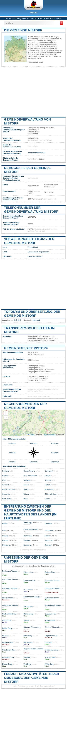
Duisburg (27, 545)
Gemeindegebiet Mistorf (26, 348)
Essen (47, 536)
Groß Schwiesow (30, 476)
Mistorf (33, 12)
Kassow (12, 453)
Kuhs (4, 480)
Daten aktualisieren (35, 62)
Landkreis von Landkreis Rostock (44, 19)
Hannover (49, 540)
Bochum (48, 545)
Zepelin (26, 485)
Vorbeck (48, 480)
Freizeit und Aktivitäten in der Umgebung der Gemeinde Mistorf (31, 677)
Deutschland (33, 247)
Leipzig (5, 536)
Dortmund (27, 536)
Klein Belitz (6, 499)
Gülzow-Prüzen (51, 494)
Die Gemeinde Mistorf (23, 30)
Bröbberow (49, 489)
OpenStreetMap (49, 435)
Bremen (5, 540)
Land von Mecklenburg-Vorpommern (17, 19)
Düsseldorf (49, 530)
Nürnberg (6, 545)
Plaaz (26, 499)
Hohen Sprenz (29, 471)
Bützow (26, 494)
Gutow (47, 499)
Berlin (4, 524)
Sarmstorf (33, 462)
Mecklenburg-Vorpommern (38, 252)
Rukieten (33, 444)
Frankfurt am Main (31, 529)
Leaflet (31, 435)
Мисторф (36, 320)
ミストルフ (16, 320)
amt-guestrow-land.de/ (37, 152)
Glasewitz (6, 494)
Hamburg (27, 523)
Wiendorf (5, 485)
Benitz (26, 489)
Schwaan (12, 444)
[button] (6, 413)
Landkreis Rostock (35, 256)
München (48, 524)
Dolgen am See (8, 489)
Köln (4, 530)
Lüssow (48, 476)
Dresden (27, 540)
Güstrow (48, 485)
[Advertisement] (33, 91)
